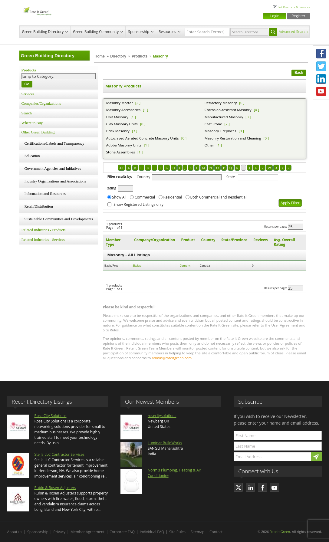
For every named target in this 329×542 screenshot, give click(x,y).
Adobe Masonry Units (124, 145)
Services (28, 94)
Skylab (137, 266)
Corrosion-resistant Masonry (228, 109)
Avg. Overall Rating (284, 242)
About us (14, 531)
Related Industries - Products (43, 230)
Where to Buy (32, 123)
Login (274, 15)
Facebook (321, 53)
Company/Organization (154, 240)
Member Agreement (88, 531)
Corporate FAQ (122, 531)
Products (139, 56)
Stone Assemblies (120, 152)
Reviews (260, 240)
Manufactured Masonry (224, 117)
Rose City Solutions (51, 415)
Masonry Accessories (123, 109)
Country (143, 176)
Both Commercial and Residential (218, 197)
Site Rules (177, 531)
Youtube (321, 92)
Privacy (60, 531)
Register (298, 15)
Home (100, 56)
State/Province (234, 240)
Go (27, 84)
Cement (184, 266)
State (230, 176)
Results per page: (275, 226)
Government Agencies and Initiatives (53, 168)
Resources (167, 31)
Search (26, 113)
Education (32, 156)
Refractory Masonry (221, 102)
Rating (111, 188)
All (121, 168)
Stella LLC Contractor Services (59, 454)
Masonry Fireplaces (220, 131)
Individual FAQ (152, 531)
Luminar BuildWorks (165, 442)
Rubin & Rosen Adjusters (55, 487)
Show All (119, 197)
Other (209, 145)
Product (188, 240)
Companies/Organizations (41, 103)
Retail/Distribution (39, 206)
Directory (118, 56)
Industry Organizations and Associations (55, 181)
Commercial (145, 197)
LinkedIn (321, 79)
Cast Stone (213, 124)
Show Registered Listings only (138, 204)
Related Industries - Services (43, 240)
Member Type (113, 242)
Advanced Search (293, 31)
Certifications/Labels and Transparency (54, 143)
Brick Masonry (118, 131)
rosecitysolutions (162, 415)
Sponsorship (138, 31)
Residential (172, 197)
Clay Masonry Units (122, 124)
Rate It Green (280, 531)
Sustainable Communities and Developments (59, 219)
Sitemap (198, 531)
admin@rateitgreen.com (172, 358)
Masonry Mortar (119, 102)
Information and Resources (45, 194)
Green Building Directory (43, 31)
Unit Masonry (117, 117)
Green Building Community (96, 31)
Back (298, 73)
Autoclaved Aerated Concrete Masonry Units (142, 138)
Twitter (321, 66)
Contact (215, 531)
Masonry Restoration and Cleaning (233, 138)
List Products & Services (294, 7)
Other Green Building (38, 132)
